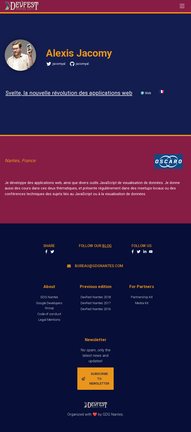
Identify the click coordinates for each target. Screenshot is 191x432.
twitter (139, 251)
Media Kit (141, 303)
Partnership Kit (142, 297)
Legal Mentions (49, 320)
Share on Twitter (52, 251)
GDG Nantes (49, 297)
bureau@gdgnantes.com (95, 266)
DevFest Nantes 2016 (96, 309)
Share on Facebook (46, 251)
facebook (133, 251)
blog (107, 246)
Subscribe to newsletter (95, 378)
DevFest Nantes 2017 (96, 303)
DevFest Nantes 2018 (96, 297)
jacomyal (56, 64)
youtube (151, 251)
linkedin (145, 251)
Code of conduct (49, 314)
